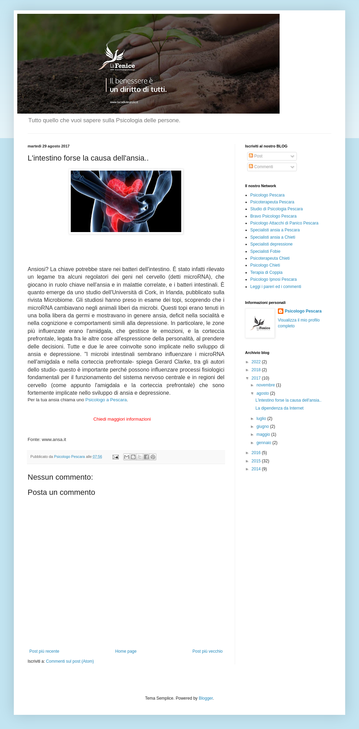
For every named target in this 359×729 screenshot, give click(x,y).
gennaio (264, 442)
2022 (257, 361)
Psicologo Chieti (265, 265)
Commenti (261, 166)
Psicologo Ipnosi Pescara (273, 279)
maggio (263, 434)
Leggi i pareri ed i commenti (275, 286)
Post (255, 156)
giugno (263, 426)
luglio (261, 418)
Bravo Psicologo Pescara (273, 216)
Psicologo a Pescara (106, 399)
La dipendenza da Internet (279, 408)
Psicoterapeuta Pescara (272, 202)
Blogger (206, 698)
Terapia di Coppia (266, 272)
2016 (257, 452)
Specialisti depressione (271, 244)
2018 (257, 369)
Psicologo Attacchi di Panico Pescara (284, 223)
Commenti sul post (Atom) (70, 661)
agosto (263, 393)
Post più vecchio (208, 651)
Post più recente (44, 651)
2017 (257, 378)
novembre (266, 385)
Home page (126, 651)
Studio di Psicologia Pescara (276, 209)
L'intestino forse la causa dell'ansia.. (288, 400)
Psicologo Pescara (267, 195)
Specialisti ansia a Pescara (275, 230)
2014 (257, 469)
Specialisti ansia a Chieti (272, 237)
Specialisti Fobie (265, 251)
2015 (257, 461)
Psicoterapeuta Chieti (270, 258)
